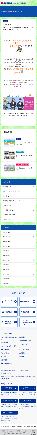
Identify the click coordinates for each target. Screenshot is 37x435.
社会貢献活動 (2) (8, 210)
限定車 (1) (6, 196)
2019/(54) (6, 278)
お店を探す (22, 337)
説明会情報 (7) (7, 205)
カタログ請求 (5, 353)
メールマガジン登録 (8, 400)
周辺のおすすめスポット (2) (12, 201)
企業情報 (22, 353)
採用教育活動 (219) (9, 214)
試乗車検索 (4, 360)
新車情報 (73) (7, 187)
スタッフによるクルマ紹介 (8, 346)
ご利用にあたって (24, 370)
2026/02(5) (6, 241)
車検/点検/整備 (5, 349)
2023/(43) (6, 260)
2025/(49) (6, 251)
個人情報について (6, 373)
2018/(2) (6, 283)
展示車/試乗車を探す (25, 340)
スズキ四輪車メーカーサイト (8, 388)
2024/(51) (6, 255)
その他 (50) (6, 219)
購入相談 (3, 356)
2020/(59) (6, 274)
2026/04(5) (6, 232)
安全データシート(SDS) (8, 370)
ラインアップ (23, 344)
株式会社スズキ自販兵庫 (19, 3)
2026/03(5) (6, 237)
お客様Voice (4, 342)
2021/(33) (6, 269)
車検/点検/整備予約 (6, 363)
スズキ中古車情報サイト (8, 412)
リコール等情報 (26, 400)
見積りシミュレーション (26, 388)
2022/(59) (6, 264)
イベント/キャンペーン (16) (11, 191)
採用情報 (22, 356)
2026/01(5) (6, 246)
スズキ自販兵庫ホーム (7, 333)
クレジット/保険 (24, 349)
